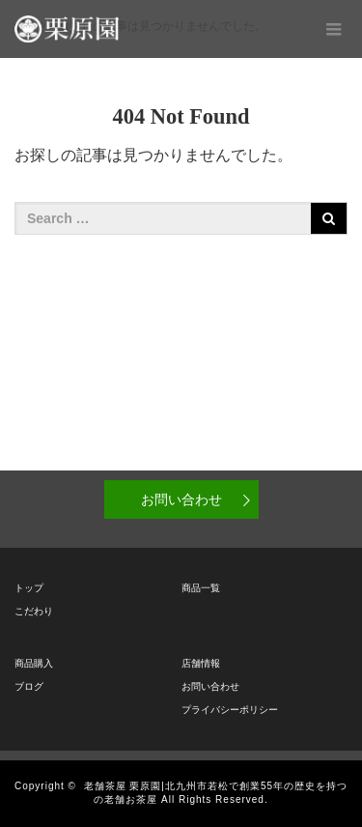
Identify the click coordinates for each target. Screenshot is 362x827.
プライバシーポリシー (229, 709)
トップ (28, 588)
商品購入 (33, 663)
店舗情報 (200, 663)
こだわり (33, 611)
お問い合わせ (181, 499)
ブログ (28, 686)
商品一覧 (200, 588)
